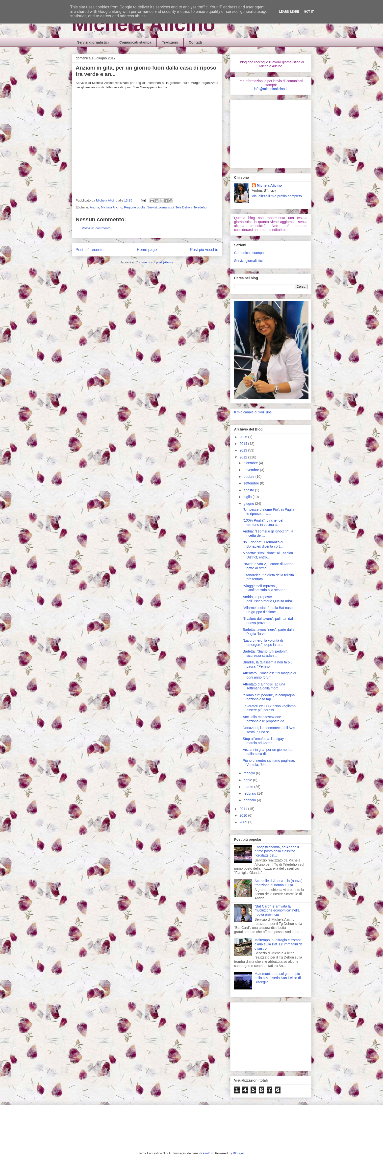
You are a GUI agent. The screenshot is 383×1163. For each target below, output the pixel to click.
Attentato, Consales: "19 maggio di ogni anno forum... (269, 675)
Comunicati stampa (135, 42)
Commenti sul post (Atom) (154, 262)
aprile (248, 780)
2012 (243, 457)
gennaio (250, 800)
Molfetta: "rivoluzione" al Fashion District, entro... (268, 555)
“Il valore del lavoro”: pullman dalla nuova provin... (269, 621)
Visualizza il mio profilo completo (277, 196)
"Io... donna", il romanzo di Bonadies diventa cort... (263, 544)
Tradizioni (170, 42)
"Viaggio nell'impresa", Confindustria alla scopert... (265, 588)
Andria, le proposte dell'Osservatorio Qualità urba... (269, 599)
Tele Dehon (184, 207)
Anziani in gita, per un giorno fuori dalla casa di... (268, 752)
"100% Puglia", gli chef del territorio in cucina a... (263, 522)
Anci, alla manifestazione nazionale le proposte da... (265, 719)
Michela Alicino (143, 24)
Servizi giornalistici (93, 42)
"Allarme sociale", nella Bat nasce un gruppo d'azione (268, 610)
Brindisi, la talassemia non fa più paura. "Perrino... (267, 664)
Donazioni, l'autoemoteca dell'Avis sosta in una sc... (269, 730)
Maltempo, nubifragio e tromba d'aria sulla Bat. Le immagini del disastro (279, 944)
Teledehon (200, 207)
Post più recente (90, 250)
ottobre (249, 477)
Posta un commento (96, 228)
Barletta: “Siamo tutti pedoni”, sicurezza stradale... (265, 653)
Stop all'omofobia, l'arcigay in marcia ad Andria (265, 741)
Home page (147, 250)
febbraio (250, 793)
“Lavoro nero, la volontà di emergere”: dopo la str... (263, 642)
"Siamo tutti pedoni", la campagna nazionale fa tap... (269, 697)
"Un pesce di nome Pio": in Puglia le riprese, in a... (268, 511)
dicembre (251, 463)
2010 (243, 815)
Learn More (289, 11)
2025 (243, 437)
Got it (309, 11)
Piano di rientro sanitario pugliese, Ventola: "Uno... (269, 762)
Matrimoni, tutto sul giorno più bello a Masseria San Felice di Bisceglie (278, 978)
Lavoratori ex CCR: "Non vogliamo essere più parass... (269, 708)
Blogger (238, 1153)
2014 (243, 444)
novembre (252, 470)
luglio (248, 497)
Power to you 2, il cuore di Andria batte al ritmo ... (268, 566)
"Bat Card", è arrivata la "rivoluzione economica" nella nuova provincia (277, 910)
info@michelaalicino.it (271, 89)
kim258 (208, 1153)
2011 (243, 809)
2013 (243, 450)
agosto (249, 490)
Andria (94, 207)
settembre (252, 483)
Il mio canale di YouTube (253, 412)
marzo (249, 787)
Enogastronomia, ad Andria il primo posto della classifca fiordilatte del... (277, 851)
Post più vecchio (204, 250)
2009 (243, 822)
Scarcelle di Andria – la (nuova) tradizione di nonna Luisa (279, 883)
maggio (250, 773)
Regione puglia (135, 207)
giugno (249, 504)
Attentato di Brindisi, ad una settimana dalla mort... (264, 686)
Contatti (195, 42)
